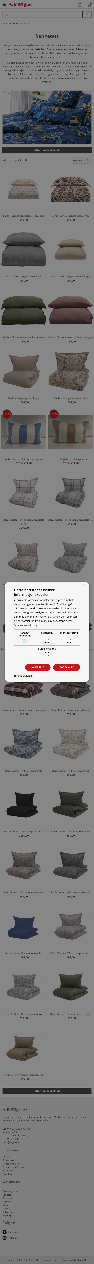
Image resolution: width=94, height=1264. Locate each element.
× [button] (84, 585)
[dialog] (47, 631)
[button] (24, 676)
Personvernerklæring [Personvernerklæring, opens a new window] (26, 625)
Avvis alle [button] (36, 667)
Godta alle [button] (66, 667)
